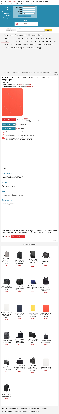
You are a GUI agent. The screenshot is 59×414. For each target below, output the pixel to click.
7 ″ (14, 41)
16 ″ (47, 41)
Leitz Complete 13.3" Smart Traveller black (19, 341)
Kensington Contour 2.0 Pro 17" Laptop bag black (46, 261)
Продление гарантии (21, 411)
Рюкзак (16, 48)
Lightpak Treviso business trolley (46, 341)
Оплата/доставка (34, 408)
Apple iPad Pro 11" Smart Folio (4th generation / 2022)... (6, 315)
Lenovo (34, 35)
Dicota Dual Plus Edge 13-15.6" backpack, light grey (7, 261)
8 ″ (17, 41)
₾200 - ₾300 (47, 38)
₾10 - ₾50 (20, 38)
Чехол (28, 48)
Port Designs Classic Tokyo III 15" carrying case (20, 288)
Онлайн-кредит (13, 408)
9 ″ (20, 41)
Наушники (38, 1)
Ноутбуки (3, 1)
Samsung (41, 35)
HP (29, 35)
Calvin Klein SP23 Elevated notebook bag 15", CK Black (19, 367)
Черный (50, 44)
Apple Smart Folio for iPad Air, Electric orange (46, 315)
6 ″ (10, 41)
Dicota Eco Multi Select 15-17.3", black (33, 341)
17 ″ (51, 41)
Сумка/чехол (12, 1)
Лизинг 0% (45, 408)
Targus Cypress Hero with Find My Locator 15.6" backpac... (33, 262)
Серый (39, 44)
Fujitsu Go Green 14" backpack (7, 341)
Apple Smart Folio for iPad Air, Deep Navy (20, 315)
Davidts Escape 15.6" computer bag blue (33, 287)
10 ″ (23, 41)
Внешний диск (5, 4)
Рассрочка (23, 408)
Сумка (22, 48)
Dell (26, 35)
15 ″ (43, 41)
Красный (25, 44)
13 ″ (35, 41)
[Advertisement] (29, 61)
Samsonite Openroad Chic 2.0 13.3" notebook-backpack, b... (45, 288)
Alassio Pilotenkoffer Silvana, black (7, 368)
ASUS (12, 35)
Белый (12, 44)
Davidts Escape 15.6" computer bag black (6, 287)
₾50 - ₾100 (28, 38)
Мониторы (21, 1)
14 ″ (39, 41)
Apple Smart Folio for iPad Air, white (46, 368)
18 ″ (55, 41)
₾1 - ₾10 (12, 38)
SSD (32, 1)
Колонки (45, 1)
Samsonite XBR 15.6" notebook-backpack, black (19, 261)
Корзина (26, 20)
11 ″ (27, 41)
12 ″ (31, 41)
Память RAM (15, 4)
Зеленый (18, 44)
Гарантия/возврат (7, 411)
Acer (16, 35)
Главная (4, 408)
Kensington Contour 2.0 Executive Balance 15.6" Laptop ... (33, 368)
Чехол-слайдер (36, 48)
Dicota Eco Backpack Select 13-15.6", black (7, 394)
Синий (45, 44)
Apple (21, 35)
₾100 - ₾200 (38, 38)
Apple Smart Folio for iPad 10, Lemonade (33, 315)
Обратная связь (34, 411)
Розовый (32, 44)
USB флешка (25, 4)
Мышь (27, 1)
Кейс (11, 48)
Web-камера (42, 4)
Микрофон (33, 4)
